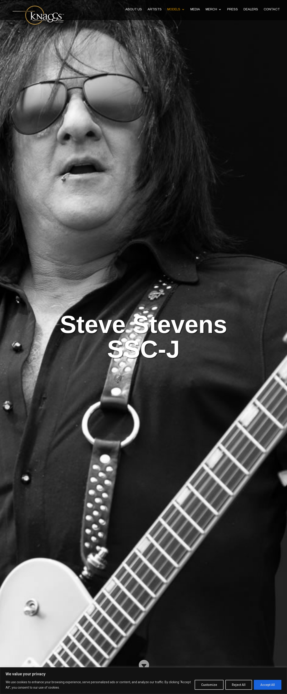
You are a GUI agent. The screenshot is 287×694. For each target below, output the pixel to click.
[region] (143, 680)
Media (195, 10)
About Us (133, 10)
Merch (211, 10)
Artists (155, 10)
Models (173, 10)
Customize (209, 685)
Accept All (267, 685)
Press (232, 10)
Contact (272, 10)
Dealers (251, 10)
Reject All (239, 685)
